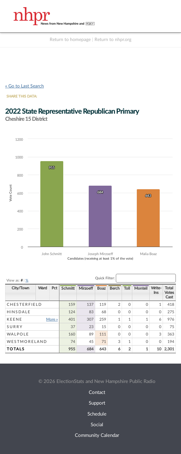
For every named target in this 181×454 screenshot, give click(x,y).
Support (97, 403)
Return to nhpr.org (113, 39)
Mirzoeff (86, 288)
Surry (15, 327)
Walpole (18, 334)
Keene (14, 319)
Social (97, 424)
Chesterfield (24, 304)
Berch (115, 288)
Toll (127, 288)
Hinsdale (19, 312)
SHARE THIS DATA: (21, 96)
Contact (97, 392)
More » (52, 319)
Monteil (140, 288)
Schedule (96, 414)
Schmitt (68, 288)
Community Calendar (97, 435)
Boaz (101, 288)
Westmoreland (27, 342)
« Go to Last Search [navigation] (24, 86)
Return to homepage (70, 39)
